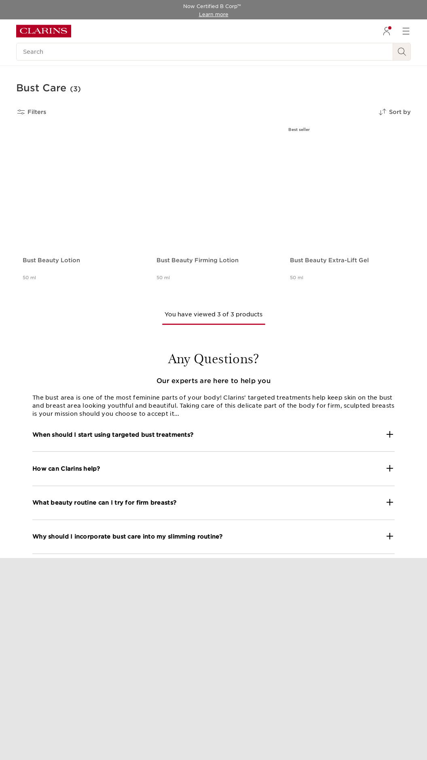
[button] (213, 435)
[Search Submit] (402, 52)
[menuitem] (386, 31)
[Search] (204, 52)
